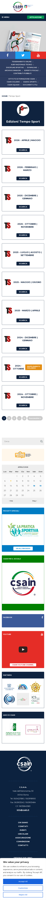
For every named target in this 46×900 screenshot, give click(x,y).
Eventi (23, 830)
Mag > (34, 501)
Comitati (23, 826)
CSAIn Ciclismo (13, 82)
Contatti (23, 845)
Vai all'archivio (23, 548)
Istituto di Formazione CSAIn (21, 79)
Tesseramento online (22, 62)
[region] (23, 879)
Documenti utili (30, 85)
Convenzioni (23, 841)
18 (34, 486)
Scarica (23, 150)
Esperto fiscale (31, 70)
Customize (23, 888)
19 (40, 486)
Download (32, 67)
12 (24, 418)
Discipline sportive (15, 67)
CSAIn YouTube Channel (23, 665)
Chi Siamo (23, 822)
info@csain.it (23, 810)
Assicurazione (23, 838)
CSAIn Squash (13, 85)
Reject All (23, 895)
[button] (41, 441)
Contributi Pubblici (22, 73)
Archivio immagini (13, 70)
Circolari (23, 834)
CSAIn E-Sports (30, 82)
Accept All (23, 881)
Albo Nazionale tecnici (21, 64)
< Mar (11, 501)
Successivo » (35, 418)
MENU (5, 17)
